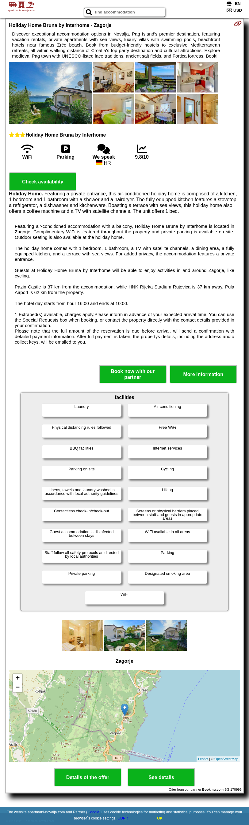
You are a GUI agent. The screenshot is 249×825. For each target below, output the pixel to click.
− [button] (18, 687)
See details (161, 777)
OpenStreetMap (226, 759)
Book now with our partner (133, 374)
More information (203, 374)
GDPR (122, 818)
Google (93, 812)
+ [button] (18, 678)
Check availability (42, 181)
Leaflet (203, 759)
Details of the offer (87, 777)
